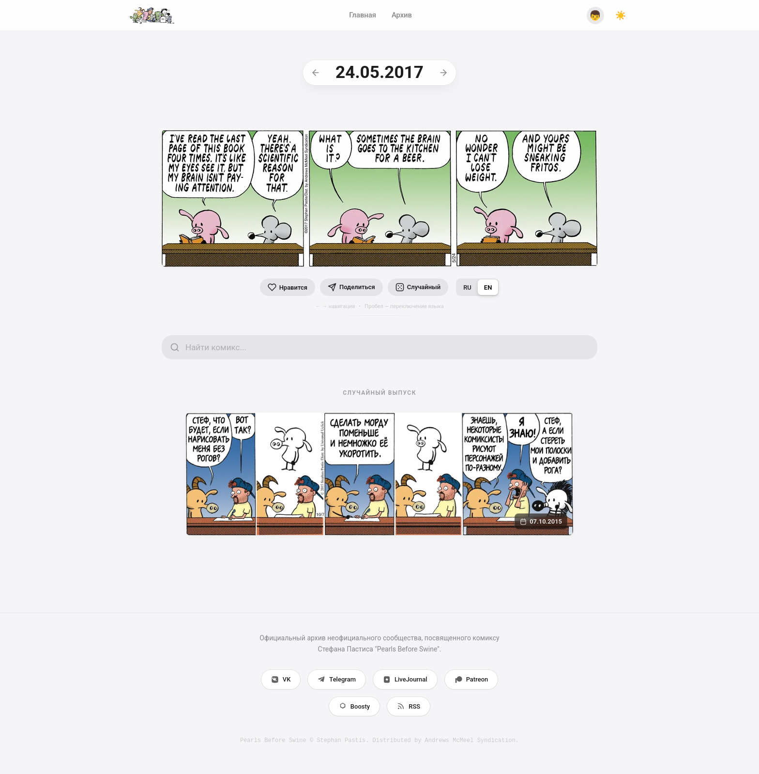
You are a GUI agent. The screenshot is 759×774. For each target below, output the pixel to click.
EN (488, 287)
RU (467, 287)
